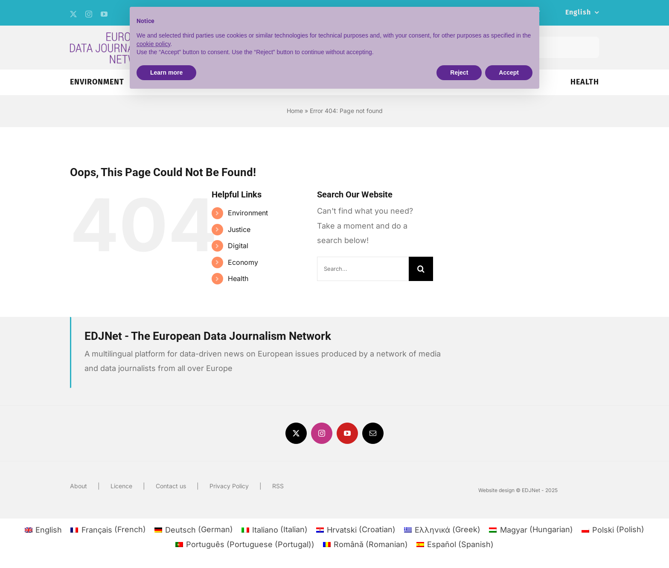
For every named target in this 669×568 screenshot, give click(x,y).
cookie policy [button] (153, 44)
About (78, 486)
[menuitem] (582, 13)
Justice (239, 229)
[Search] (421, 269)
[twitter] (73, 14)
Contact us (171, 486)
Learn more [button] (166, 72)
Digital (238, 245)
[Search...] (363, 269)
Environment (248, 213)
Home (295, 110)
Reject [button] (459, 72)
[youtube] (104, 14)
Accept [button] (509, 72)
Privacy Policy (229, 486)
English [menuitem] (48, 529)
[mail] (373, 433)
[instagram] (88, 14)
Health (238, 278)
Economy (243, 262)
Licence (121, 486)
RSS (278, 486)
